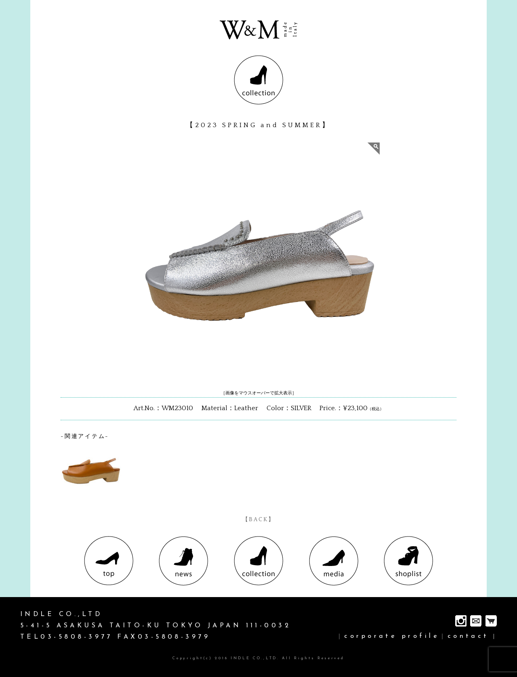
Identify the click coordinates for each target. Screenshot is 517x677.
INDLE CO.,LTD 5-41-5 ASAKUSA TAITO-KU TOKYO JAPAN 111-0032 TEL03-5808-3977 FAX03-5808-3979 (155, 625)
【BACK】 (258, 519)
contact (468, 636)
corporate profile (391, 636)
